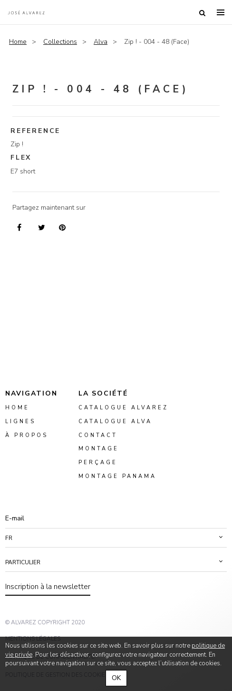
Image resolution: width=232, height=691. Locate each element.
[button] (116, 538)
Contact (97, 434)
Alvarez (26, 12)
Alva (100, 41)
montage (98, 448)
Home (18, 41)
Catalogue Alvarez (123, 407)
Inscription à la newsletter (47, 586)
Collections (60, 41)
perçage (97, 462)
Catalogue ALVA (115, 421)
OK (116, 677)
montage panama (117, 476)
